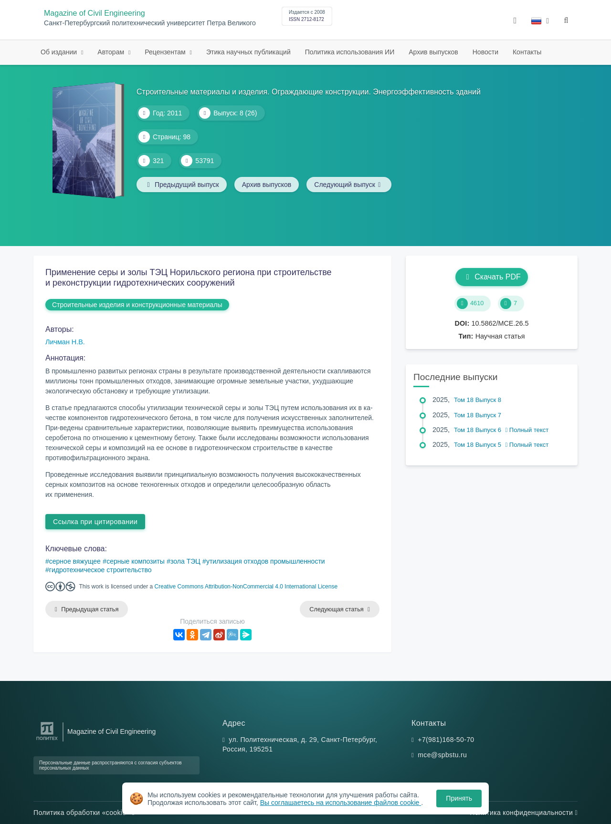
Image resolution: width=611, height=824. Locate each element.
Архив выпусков (433, 52)
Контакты (527, 52)
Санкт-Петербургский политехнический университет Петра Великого (150, 23)
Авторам (111, 52)
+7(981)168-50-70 (446, 739)
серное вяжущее (75, 561)
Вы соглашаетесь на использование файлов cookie (340, 802)
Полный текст (527, 429)
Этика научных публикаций (248, 52)
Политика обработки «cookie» (84, 812)
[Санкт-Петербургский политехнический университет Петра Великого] (47, 740)
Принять (459, 798)
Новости (485, 52)
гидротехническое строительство (100, 570)
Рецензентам (166, 52)
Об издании (60, 52)
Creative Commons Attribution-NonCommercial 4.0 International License (246, 586)
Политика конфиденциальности (524, 812)
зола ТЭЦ (185, 561)
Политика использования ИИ (349, 52)
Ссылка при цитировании (95, 521)
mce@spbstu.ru (442, 755)
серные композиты (135, 561)
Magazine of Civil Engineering (94, 13)
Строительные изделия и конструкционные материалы (137, 305)
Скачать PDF (491, 277)
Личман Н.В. (65, 342)
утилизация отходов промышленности (265, 561)
